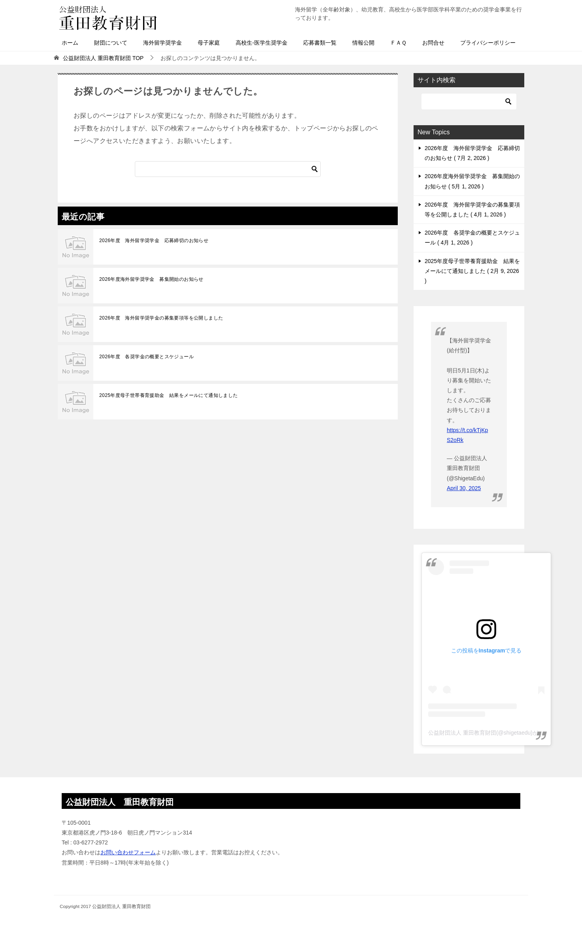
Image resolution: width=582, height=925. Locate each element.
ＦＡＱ (398, 42)
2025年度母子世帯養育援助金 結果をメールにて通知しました (168, 395)
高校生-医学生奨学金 (261, 42)
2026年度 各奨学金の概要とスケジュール (146, 356)
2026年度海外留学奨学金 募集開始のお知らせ (151, 279)
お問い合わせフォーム (128, 852)
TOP (103, 58)
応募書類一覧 (319, 42)
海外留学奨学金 (162, 42)
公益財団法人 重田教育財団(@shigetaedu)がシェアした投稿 (502, 732)
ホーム (70, 42)
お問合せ (433, 42)
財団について (110, 42)
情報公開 (363, 42)
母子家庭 (209, 42)
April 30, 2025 (464, 488)
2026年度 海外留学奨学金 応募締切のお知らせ (153, 240)
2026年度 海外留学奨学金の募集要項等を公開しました (161, 318)
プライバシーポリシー (488, 42)
